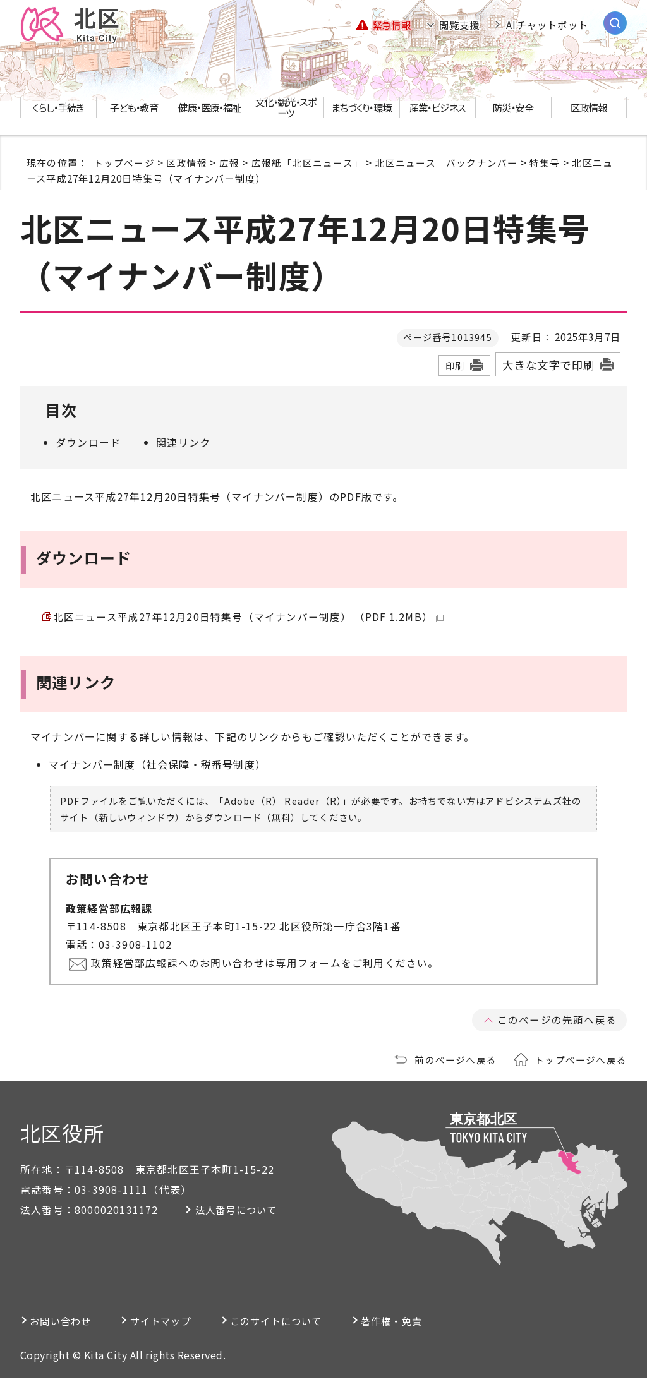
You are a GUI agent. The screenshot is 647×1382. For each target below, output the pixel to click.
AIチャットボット (547, 25)
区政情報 (186, 163)
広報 (229, 163)
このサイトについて (313, 1325)
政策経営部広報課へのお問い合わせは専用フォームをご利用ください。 (267, 967)
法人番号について (243, 1214)
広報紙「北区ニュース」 (307, 163)
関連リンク (183, 442)
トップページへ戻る (581, 1064)
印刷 (454, 366)
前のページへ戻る (455, 1064)
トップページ (124, 163)
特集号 (544, 163)
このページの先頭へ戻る (557, 1023)
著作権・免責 (445, 1325)
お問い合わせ (65, 1325)
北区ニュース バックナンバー (446, 163)
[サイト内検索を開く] (615, 23)
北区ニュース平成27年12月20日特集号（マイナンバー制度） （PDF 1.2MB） (249, 618)
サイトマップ (181, 1325)
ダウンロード (88, 442)
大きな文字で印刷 (548, 365)
